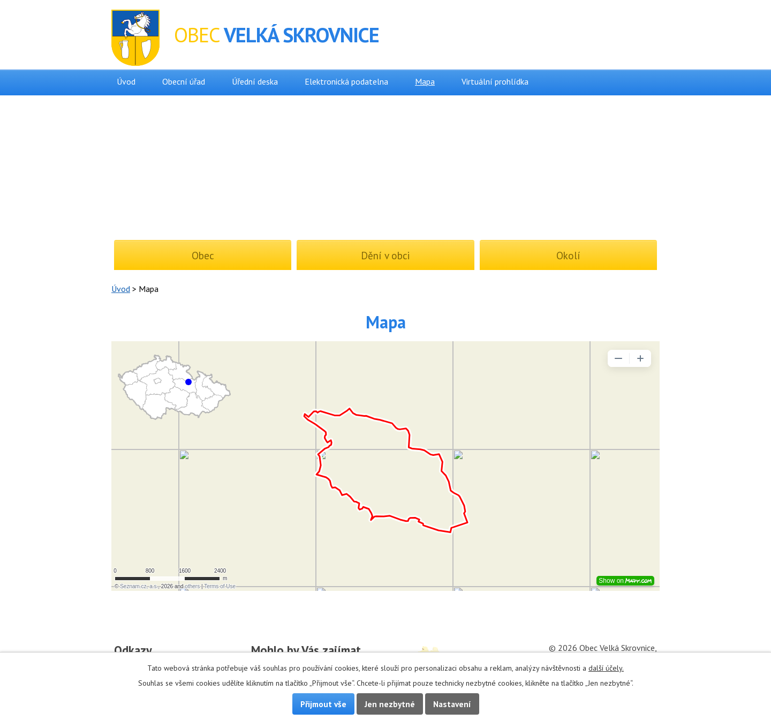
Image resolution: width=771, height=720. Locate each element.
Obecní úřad (183, 81)
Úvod (126, 81)
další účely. (606, 668)
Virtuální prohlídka (495, 81)
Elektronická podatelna (346, 81)
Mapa (425, 81)
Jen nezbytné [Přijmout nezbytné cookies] (390, 704)
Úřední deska (255, 81)
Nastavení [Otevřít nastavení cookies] (452, 704)
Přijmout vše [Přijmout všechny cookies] (323, 704)
